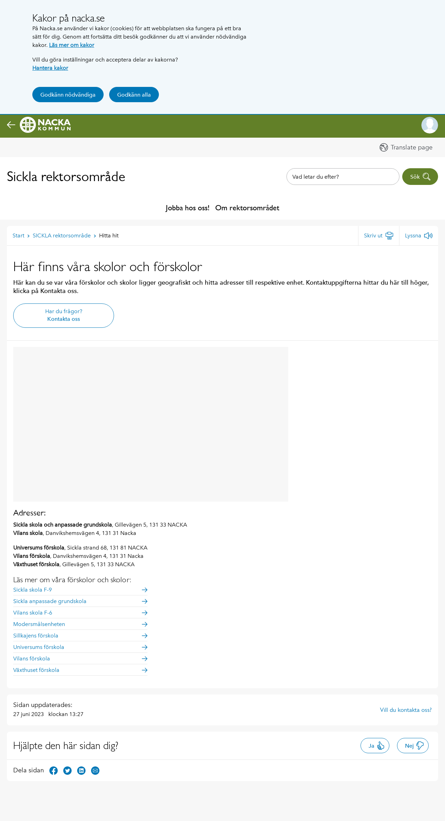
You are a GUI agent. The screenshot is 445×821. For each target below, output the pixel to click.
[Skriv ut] (378, 235)
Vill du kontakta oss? (406, 709)
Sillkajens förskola (80, 635)
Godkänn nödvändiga (68, 94)
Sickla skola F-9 (80, 589)
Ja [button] (377, 745)
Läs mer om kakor (71, 45)
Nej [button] (414, 745)
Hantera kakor (50, 68)
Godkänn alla (134, 94)
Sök (420, 176)
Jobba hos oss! (188, 207)
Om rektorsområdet (247, 207)
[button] (429, 125)
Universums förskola (80, 647)
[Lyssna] (418, 235)
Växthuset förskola (80, 670)
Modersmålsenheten (80, 624)
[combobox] (342, 176)
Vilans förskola (80, 658)
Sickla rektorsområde (66, 176)
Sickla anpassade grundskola (80, 601)
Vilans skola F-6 (80, 612)
